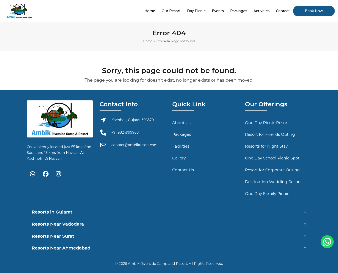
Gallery (179, 158)
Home (147, 41)
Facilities (180, 146)
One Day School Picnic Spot (272, 158)
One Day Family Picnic (267, 193)
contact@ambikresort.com (134, 145)
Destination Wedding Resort (273, 181)
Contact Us (183, 169)
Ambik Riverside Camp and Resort (157, 264)
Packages (181, 134)
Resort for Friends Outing (270, 134)
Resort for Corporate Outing (272, 169)
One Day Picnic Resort (267, 122)
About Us (181, 122)
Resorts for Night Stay (266, 146)
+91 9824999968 (125, 132)
